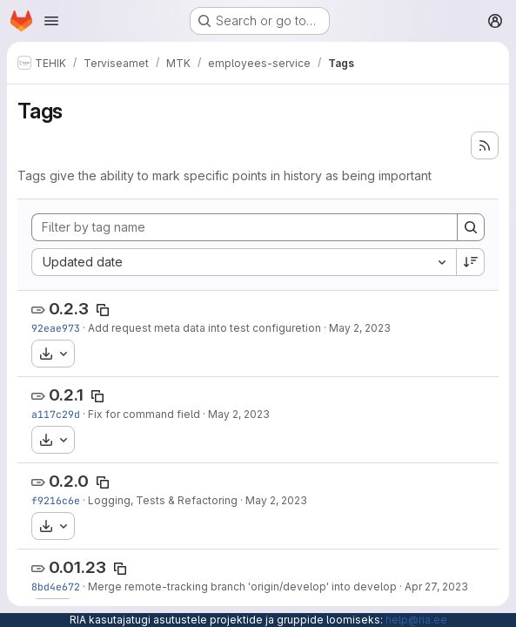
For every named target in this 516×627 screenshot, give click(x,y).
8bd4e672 (55, 586)
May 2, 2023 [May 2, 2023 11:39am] (239, 414)
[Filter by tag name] (244, 227)
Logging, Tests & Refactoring (163, 500)
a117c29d (55, 414)
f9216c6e (55, 500)
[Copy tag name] (102, 310)
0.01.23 (77, 567)
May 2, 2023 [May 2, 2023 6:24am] (276, 500)
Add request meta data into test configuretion (204, 327)
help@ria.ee (416, 619)
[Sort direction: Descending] (471, 262)
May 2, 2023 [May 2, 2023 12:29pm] (360, 327)
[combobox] (243, 262)
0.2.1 (66, 395)
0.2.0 (69, 481)
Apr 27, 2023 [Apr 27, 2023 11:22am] (436, 586)
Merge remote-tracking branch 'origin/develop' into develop (242, 586)
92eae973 (55, 327)
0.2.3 (69, 309)
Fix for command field (144, 414)
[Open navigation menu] (51, 21)
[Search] (471, 227)
